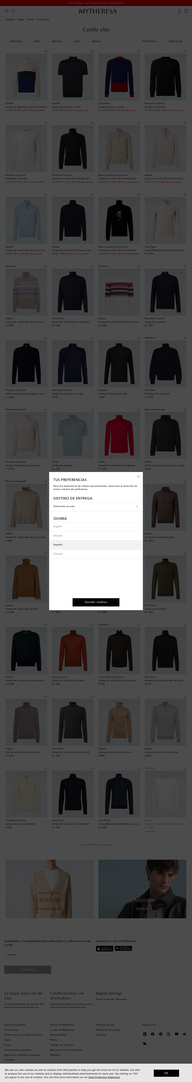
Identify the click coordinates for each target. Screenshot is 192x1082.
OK (166, 1073)
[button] (138, 476)
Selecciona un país (96, 506)
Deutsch (58, 536)
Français (58, 554)
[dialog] (96, 1073)
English (57, 527)
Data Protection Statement (104, 1077)
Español (57, 545)
